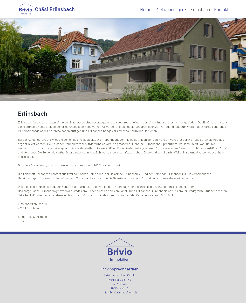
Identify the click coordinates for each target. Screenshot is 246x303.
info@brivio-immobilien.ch (120, 292)
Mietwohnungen (170, 9)
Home (145, 9)
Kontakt (221, 9)
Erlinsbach (200, 9)
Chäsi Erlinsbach (55, 9)
